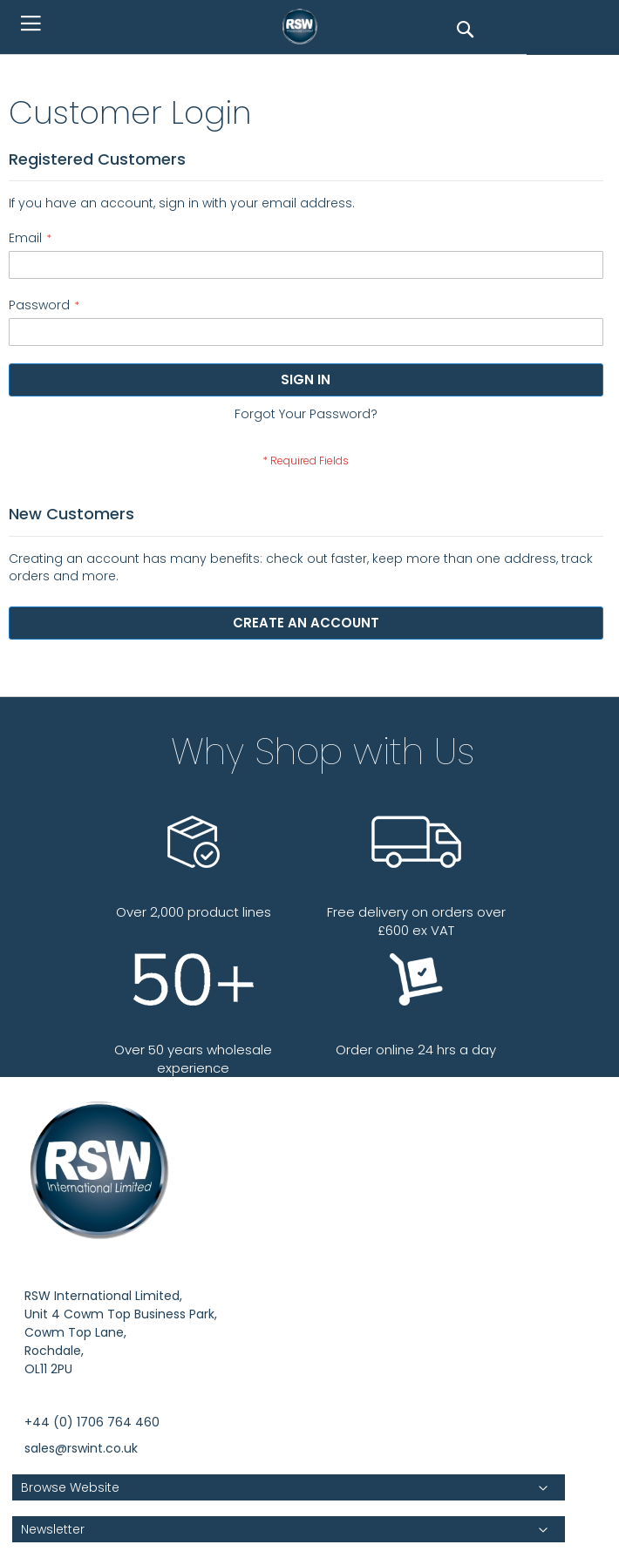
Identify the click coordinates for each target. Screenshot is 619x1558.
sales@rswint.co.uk (81, 1448)
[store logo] (304, 26)
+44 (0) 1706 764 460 (92, 1422)
